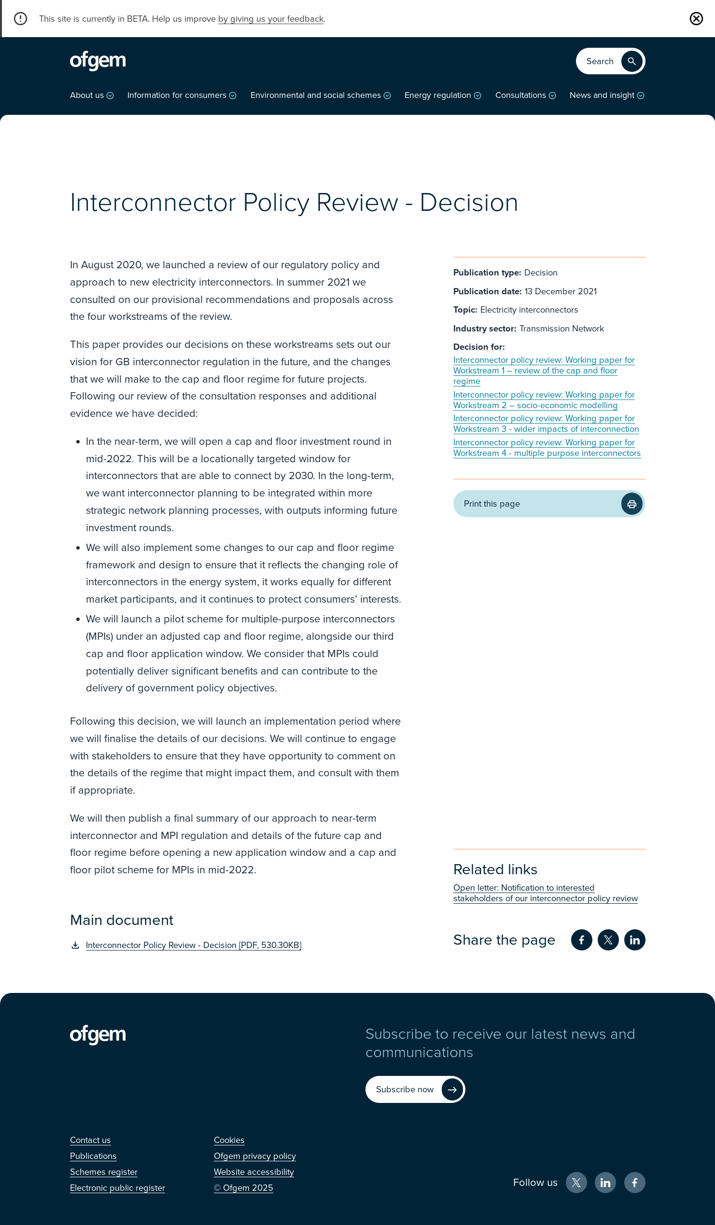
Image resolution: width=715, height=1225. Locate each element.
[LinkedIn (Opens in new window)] (605, 1182)
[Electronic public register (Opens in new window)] (117, 1188)
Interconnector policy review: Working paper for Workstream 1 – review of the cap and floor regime (544, 370)
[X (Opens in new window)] (576, 1182)
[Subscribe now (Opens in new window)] (415, 1089)
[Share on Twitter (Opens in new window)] (608, 939)
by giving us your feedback (270, 19)
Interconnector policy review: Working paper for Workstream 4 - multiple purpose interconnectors (547, 447)
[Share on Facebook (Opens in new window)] (581, 939)
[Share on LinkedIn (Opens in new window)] (634, 939)
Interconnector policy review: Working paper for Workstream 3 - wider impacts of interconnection (546, 423)
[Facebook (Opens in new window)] (634, 1182)
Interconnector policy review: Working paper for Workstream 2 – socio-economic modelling (544, 400)
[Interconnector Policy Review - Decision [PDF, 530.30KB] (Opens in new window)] (238, 945)
